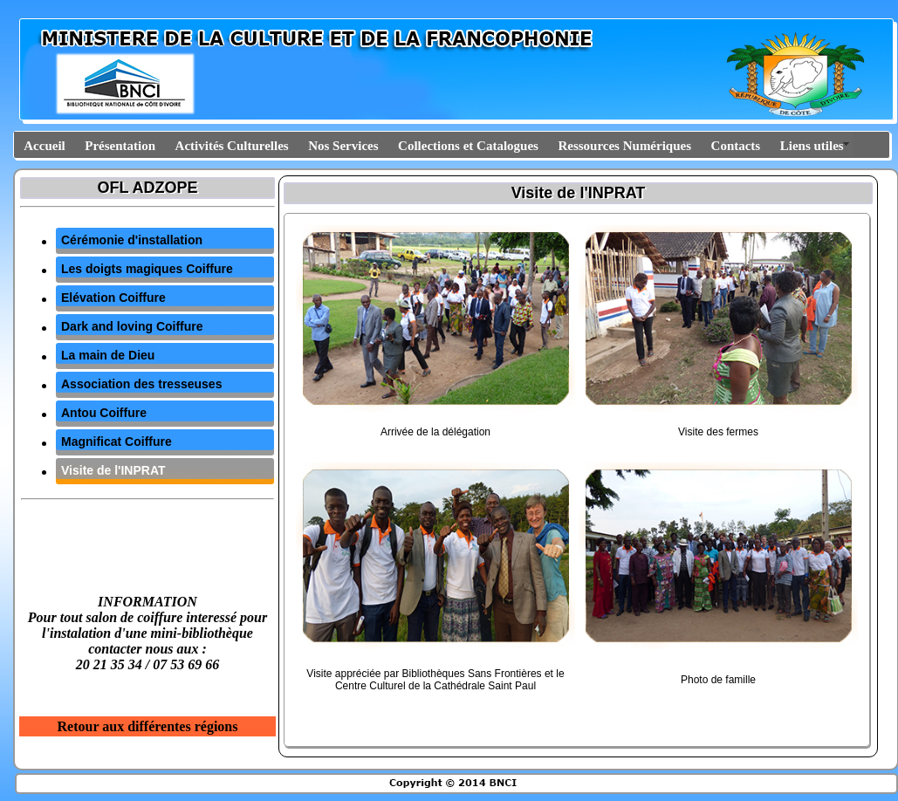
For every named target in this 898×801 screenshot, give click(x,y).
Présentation (120, 146)
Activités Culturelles (232, 146)
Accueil (44, 146)
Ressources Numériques (624, 146)
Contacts (736, 146)
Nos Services (343, 146)
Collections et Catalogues (468, 146)
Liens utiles (812, 146)
